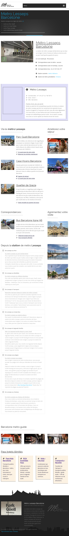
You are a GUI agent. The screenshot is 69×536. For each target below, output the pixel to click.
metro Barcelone (9, 5)
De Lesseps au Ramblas (12, 273)
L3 (23, 21)
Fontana (58, 77)
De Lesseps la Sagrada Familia (14, 328)
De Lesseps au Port (11, 250)
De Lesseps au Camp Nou (12, 312)
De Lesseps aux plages (12, 355)
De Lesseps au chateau (12, 392)
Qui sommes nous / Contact (10, 531)
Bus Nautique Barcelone (25, 385)
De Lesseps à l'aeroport (12, 289)
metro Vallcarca (52, 73)
